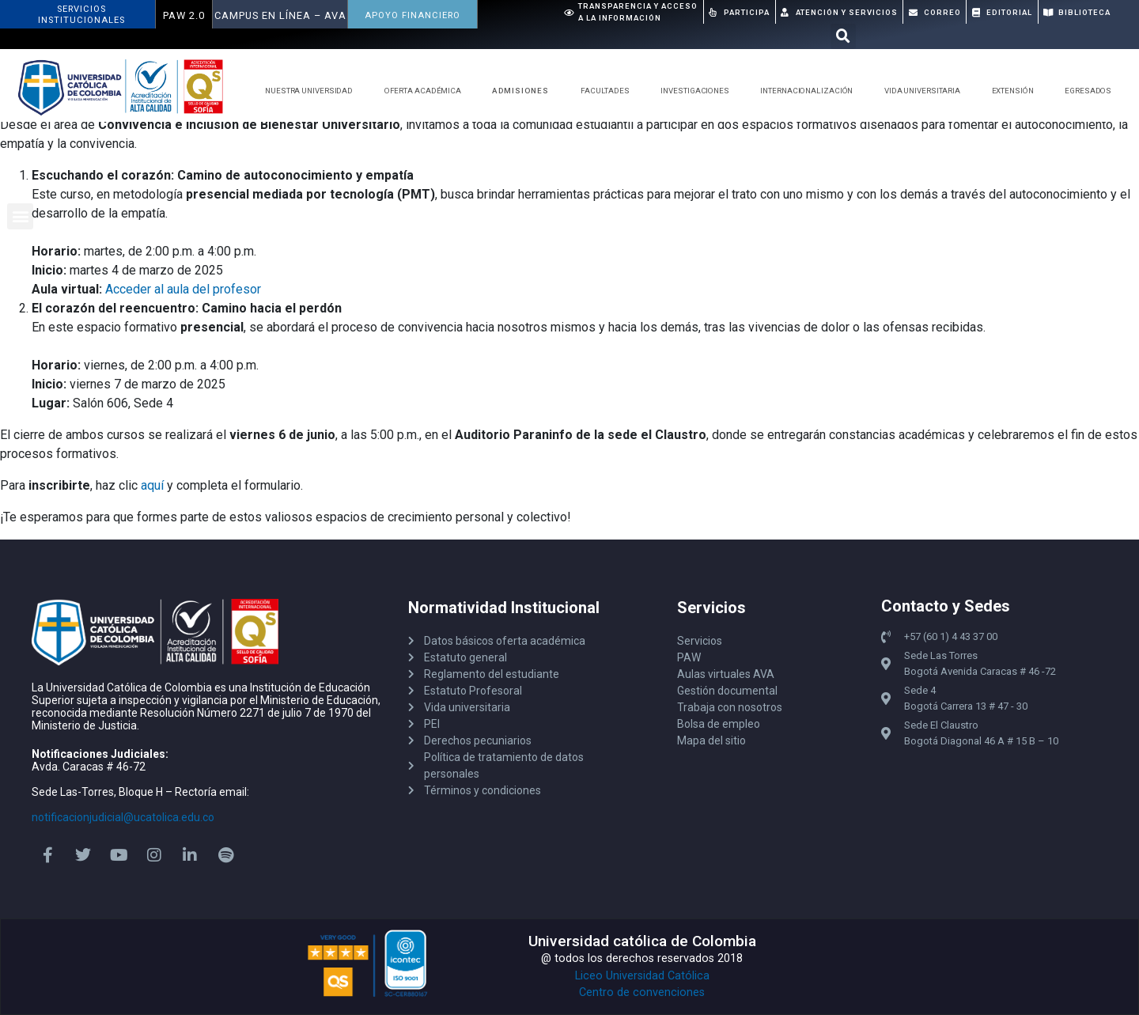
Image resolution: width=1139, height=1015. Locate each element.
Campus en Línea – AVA (280, 15)
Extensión (1017, 91)
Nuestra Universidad (313, 91)
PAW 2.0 (184, 15)
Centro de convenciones (642, 992)
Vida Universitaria (926, 91)
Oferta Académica (426, 91)
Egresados (1092, 91)
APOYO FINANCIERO (412, 15)
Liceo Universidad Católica (642, 976)
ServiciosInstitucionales (81, 14)
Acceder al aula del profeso (181, 289)
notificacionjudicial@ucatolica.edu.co (123, 817)
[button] (843, 36)
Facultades (609, 91)
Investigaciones (698, 91)
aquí (154, 485)
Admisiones (524, 91)
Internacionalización (810, 91)
